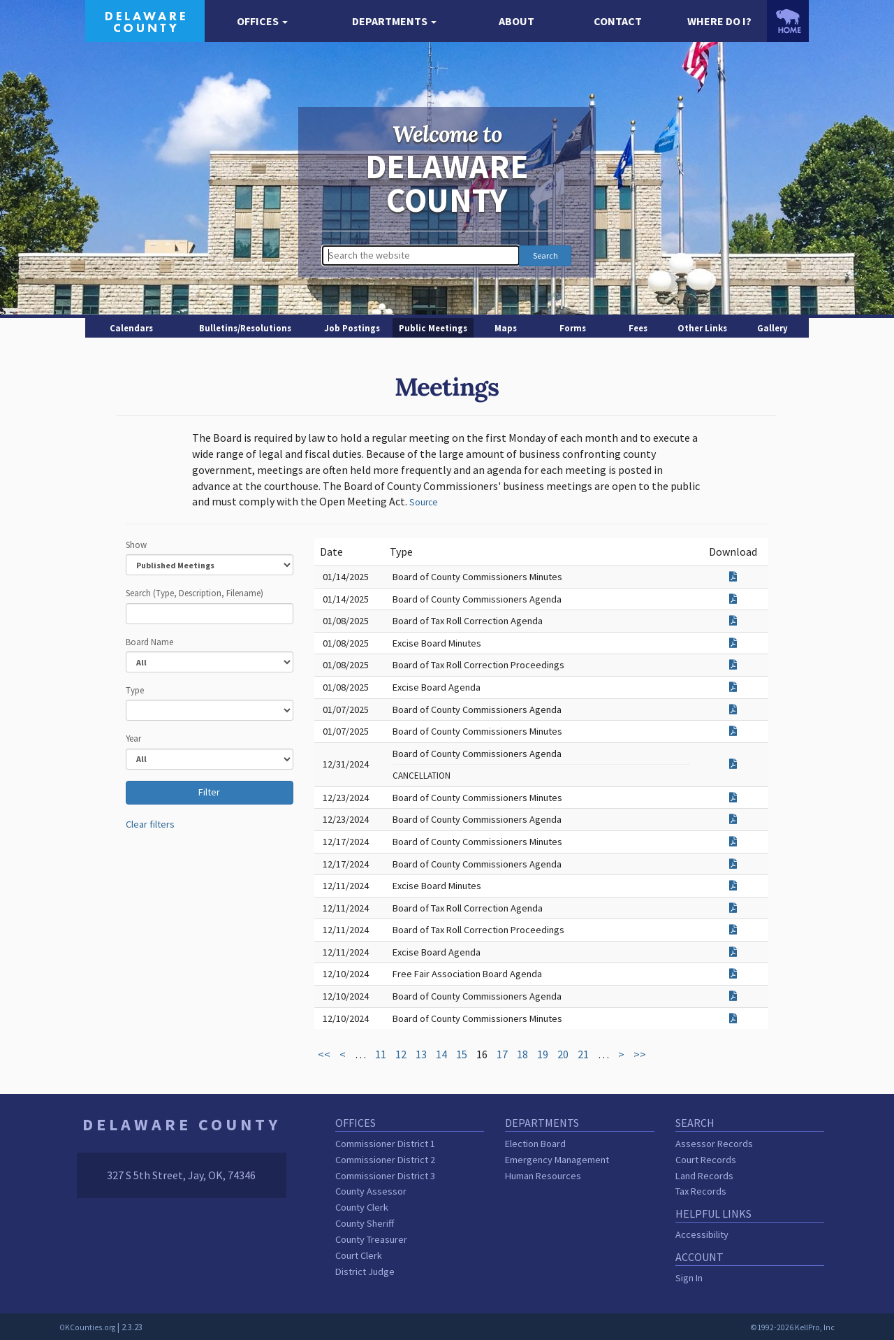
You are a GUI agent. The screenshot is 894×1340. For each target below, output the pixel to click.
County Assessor (370, 1191)
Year (133, 738)
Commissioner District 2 (385, 1159)
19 (542, 1054)
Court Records (705, 1159)
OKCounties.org (87, 1327)
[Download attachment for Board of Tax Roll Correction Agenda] (733, 620)
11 (380, 1054)
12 (400, 1054)
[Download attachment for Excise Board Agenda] (733, 687)
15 (461, 1054)
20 (563, 1054)
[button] (262, 21)
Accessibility (701, 1234)
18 (522, 1054)
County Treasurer (371, 1239)
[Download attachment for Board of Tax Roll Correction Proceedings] (733, 664)
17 (502, 1054)
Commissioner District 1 (385, 1143)
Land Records (704, 1175)
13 (421, 1054)
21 (583, 1054)
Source (423, 502)
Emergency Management (557, 1159)
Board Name (149, 641)
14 (441, 1054)
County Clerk (361, 1207)
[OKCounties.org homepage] (788, 21)
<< (324, 1054)
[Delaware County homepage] (145, 20)
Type (135, 690)
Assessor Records (714, 1143)
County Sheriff (364, 1223)
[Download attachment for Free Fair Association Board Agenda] (733, 973)
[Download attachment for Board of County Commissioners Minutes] (733, 576)
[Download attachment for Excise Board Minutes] (733, 643)
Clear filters (150, 824)
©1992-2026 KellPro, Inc (792, 1327)
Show (136, 544)
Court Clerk (358, 1255)
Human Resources (543, 1175)
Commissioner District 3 (385, 1175)
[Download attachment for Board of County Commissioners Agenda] (733, 599)
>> (639, 1054)
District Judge (365, 1271)
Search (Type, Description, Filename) (194, 592)
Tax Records (700, 1191)
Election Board (535, 1143)
